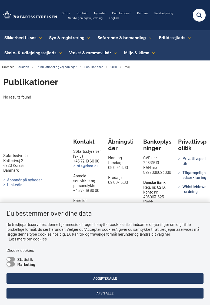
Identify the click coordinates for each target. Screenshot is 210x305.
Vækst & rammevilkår (90, 52)
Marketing (26, 264)
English (114, 18)
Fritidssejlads (172, 37)
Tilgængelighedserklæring (194, 175)
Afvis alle (105, 293)
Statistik (25, 259)
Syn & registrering (67, 37)
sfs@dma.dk (88, 165)
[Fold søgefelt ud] (199, 15)
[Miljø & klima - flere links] (152, 52)
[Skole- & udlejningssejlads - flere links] (59, 52)
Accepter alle (105, 278)
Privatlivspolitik (194, 161)
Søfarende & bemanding (122, 37)
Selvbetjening (163, 13)
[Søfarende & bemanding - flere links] (149, 37)
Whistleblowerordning (194, 189)
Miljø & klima (136, 52)
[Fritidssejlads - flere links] (188, 37)
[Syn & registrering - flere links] (87, 37)
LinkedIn (14, 184)
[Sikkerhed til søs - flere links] (39, 37)
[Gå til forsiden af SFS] (28, 15)
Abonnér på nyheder (24, 179)
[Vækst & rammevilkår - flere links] (114, 52)
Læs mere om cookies (28, 238)
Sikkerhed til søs (20, 37)
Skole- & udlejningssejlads (30, 52)
